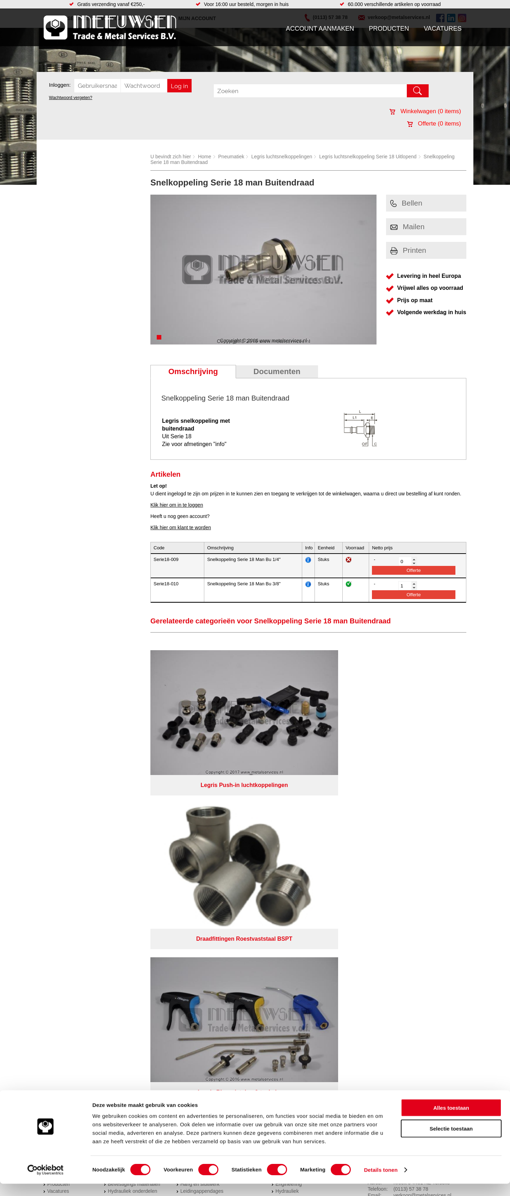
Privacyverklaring (274, 876)
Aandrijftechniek (125, 812)
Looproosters (194, 833)
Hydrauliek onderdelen (132, 826)
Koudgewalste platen (298, 840)
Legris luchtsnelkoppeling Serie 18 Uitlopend (367, 156)
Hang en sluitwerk (199, 819)
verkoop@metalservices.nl (422, 830)
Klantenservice (63, 833)
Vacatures (442, 28)
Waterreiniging (196, 854)
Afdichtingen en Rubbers (207, 812)
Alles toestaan (451, 1120)
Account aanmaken (320, 28)
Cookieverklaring (384, 876)
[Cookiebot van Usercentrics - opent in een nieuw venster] (45, 1182)
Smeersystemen (125, 854)
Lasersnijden (289, 833)
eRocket (323, 886)
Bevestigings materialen (134, 819)
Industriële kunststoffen (133, 861)
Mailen (407, 226)
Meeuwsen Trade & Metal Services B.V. (175, 876)
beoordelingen (337, 895)
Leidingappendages (201, 826)
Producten (389, 28)
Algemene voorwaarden (329, 876)
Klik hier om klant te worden (180, 527)
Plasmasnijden (291, 847)
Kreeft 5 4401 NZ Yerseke (421, 817)
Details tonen (380, 1182)
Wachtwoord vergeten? (70, 97)
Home (204, 156)
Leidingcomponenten (131, 833)
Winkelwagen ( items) (425, 111)
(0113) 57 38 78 (410, 824)
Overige (189, 861)
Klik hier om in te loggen (176, 505)
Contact (55, 847)
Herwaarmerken (293, 812)
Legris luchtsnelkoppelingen (281, 156)
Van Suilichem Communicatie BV (234, 886)
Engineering (288, 819)
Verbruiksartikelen (127, 847)
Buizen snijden (291, 854)
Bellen (406, 203)
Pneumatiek (231, 156)
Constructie (287, 861)
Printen (408, 250)
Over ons (236, 876)
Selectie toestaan (451, 1141)
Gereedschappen (199, 847)
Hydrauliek (287, 826)
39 (318, 895)
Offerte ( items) (434, 123)
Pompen (189, 840)
